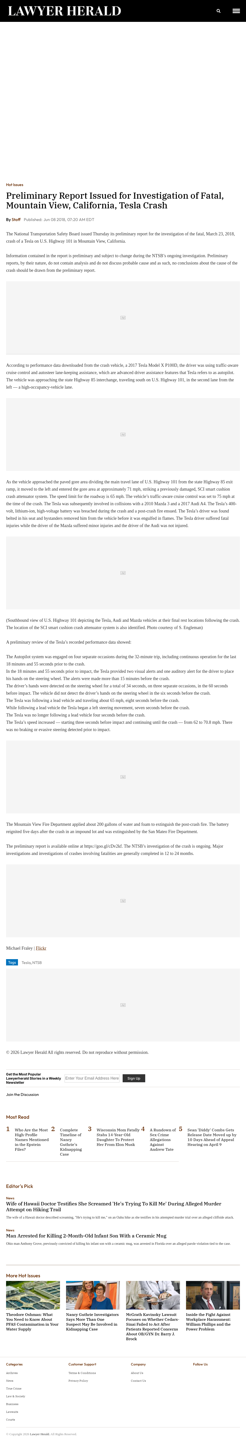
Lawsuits (12, 1412)
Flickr (41, 948)
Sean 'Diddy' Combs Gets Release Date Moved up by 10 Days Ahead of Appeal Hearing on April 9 (212, 1137)
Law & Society (15, 1396)
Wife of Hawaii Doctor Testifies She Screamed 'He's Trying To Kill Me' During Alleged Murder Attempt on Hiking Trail (113, 1206)
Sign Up (133, 1078)
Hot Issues (14, 184)
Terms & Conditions (82, 1373)
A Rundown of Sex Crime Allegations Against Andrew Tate (163, 1139)
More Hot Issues (23, 1275)
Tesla (26, 962)
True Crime (13, 1388)
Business (12, 1404)
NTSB (37, 962)
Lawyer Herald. (40, 1434)
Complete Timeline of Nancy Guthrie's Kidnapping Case (71, 1142)
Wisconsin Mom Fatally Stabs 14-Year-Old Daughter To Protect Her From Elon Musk (118, 1137)
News (10, 1198)
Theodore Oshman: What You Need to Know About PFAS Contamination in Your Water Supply (32, 1321)
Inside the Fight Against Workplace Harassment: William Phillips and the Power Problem (208, 1321)
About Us (137, 1373)
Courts (10, 1419)
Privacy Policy (78, 1380)
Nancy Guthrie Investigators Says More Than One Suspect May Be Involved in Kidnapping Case (92, 1321)
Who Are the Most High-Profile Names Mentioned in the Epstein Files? (32, 1139)
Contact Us (138, 1380)
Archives (12, 1373)
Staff (16, 219)
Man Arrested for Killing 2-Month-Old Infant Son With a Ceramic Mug (86, 1235)
